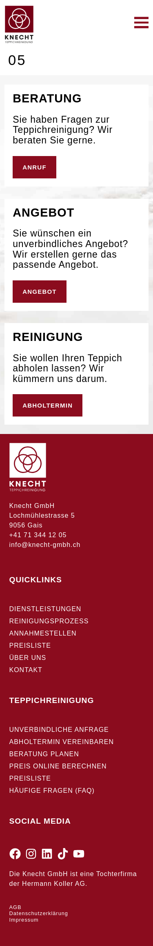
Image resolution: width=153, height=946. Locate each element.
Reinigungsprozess (49, 621)
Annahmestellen (43, 633)
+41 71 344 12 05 (38, 535)
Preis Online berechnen (58, 766)
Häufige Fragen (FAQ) (52, 790)
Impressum (24, 920)
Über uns (28, 657)
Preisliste (30, 645)
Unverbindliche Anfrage (59, 729)
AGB (15, 907)
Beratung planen (44, 754)
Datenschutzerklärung (38, 913)
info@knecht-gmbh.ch (45, 544)
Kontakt (25, 669)
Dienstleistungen (45, 608)
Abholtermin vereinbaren (61, 741)
